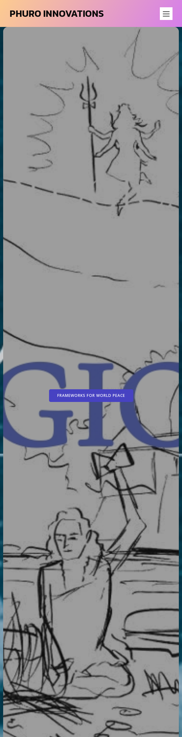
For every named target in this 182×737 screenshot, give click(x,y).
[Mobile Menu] (166, 13)
